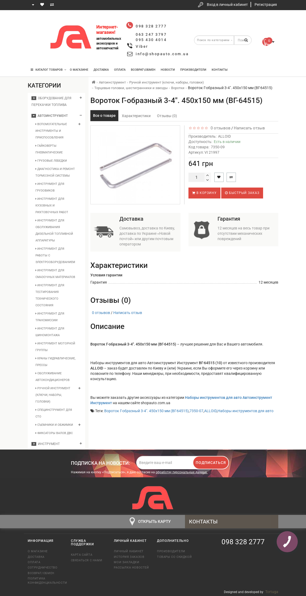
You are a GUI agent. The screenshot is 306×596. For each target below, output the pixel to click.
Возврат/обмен (41, 573)
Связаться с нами (86, 560)
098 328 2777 (36, 22)
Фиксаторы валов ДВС (54, 433)
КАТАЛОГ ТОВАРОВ (48, 69)
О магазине (79, 69)
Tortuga (271, 592)
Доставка (101, 69)
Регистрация (266, 4)
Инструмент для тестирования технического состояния (49, 295)
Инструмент (45, 444)
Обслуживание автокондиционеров (52, 377)
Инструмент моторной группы (55, 347)
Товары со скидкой (174, 557)
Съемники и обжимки (54, 425)
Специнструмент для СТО (53, 413)
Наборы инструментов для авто (245, 411)
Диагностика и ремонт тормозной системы (55, 172)
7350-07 (196, 411)
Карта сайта (81, 555)
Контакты (220, 69)
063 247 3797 (36, 38)
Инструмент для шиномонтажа (49, 332)
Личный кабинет (128, 551)
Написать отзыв (249, 128)
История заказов (129, 557)
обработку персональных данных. (182, 472)
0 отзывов (219, 128)
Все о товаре (104, 115)
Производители (193, 69)
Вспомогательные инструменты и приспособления (51, 130)
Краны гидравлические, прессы (55, 362)
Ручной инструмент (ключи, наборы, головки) (52, 395)
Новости (168, 69)
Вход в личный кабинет (227, 4)
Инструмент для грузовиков (49, 187)
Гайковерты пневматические (49, 149)
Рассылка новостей (131, 567)
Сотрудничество (42, 567)
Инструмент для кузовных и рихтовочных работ (51, 205)
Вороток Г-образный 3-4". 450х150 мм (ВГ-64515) (146, 411)
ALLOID (224, 136)
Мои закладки (126, 562)
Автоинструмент (49, 116)
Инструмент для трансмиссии (49, 317)
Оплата (120, 69)
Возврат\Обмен (143, 69)
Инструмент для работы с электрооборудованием (55, 255)
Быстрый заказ (242, 193)
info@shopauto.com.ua (162, 54)
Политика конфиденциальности (45, 580)
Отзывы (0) (167, 116)
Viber (142, 46)
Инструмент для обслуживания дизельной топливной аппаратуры (54, 230)
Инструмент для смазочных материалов (55, 274)
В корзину (204, 193)
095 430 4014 (37, 54)
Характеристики (136, 116)
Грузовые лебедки (51, 160)
